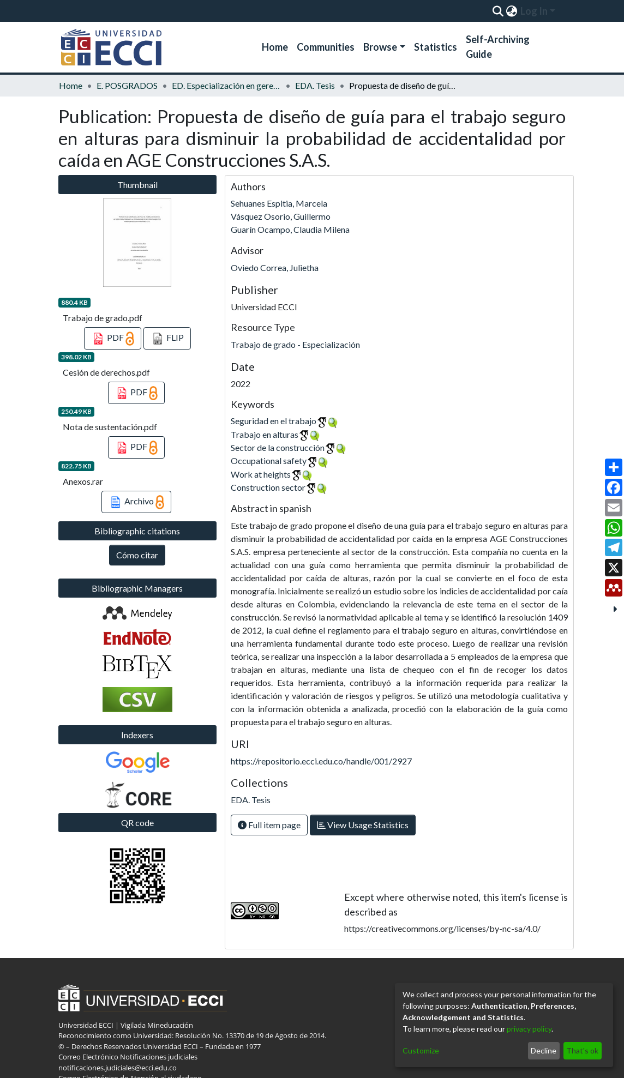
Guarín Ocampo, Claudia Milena (290, 229)
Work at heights (261, 474)
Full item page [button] (269, 825)
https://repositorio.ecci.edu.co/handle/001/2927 (321, 761)
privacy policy (529, 1028)
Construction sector (268, 487)
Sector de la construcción (278, 447)
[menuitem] (511, 10)
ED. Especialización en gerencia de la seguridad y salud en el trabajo (226, 85)
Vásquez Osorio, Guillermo (281, 216)
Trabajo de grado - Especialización (295, 344)
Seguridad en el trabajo (273, 420)
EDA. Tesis (315, 85)
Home (275, 47)
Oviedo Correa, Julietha (275, 267)
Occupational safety (269, 460)
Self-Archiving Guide (498, 46)
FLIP (167, 339)
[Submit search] (498, 10)
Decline (543, 1050)
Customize (421, 1050)
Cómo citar (137, 555)
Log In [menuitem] (534, 11)
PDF (112, 339)
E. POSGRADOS (127, 85)
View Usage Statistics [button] (363, 825)
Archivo (136, 502)
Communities (326, 47)
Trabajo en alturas (264, 434)
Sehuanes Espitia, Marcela (279, 203)
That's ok (582, 1050)
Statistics (435, 47)
